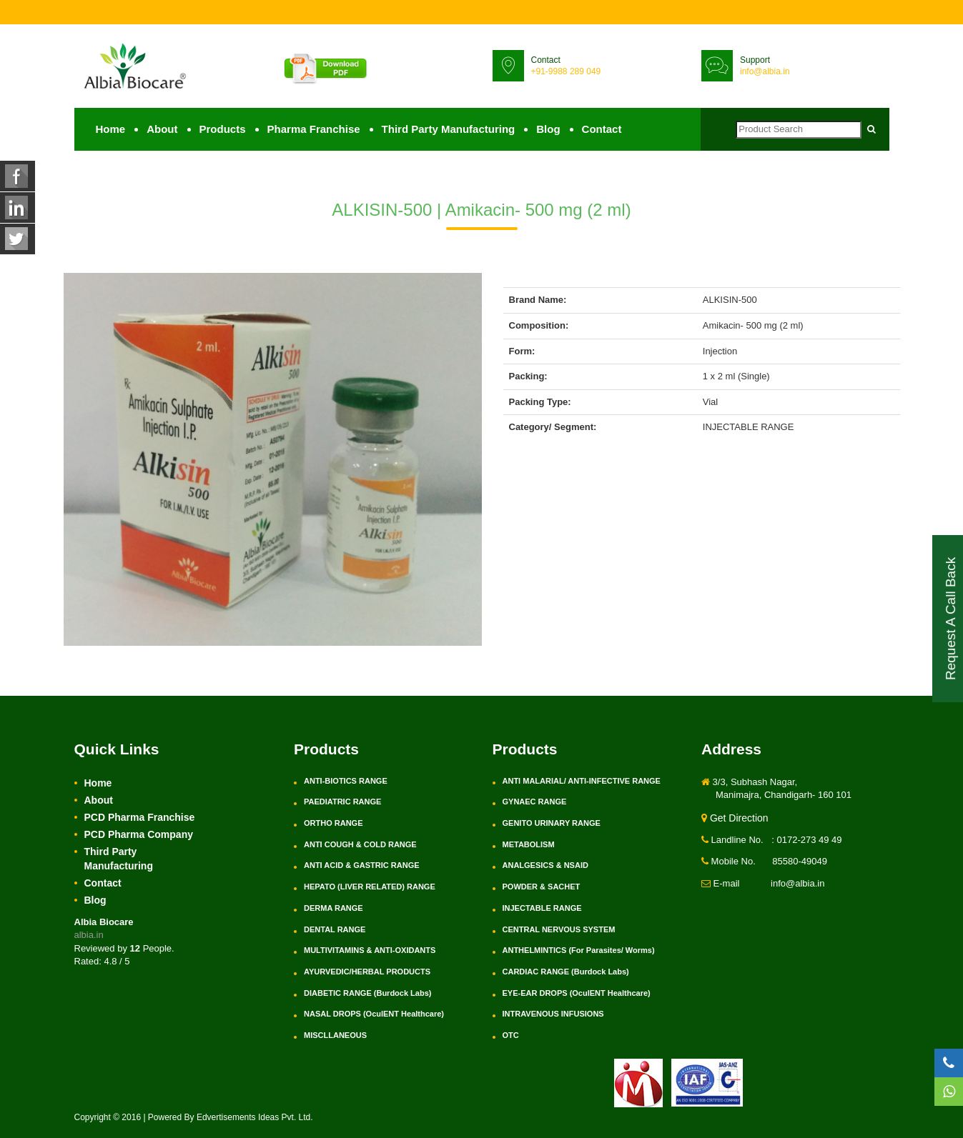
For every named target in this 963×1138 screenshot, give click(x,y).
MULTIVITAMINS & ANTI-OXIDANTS (369, 950)
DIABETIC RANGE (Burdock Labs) (367, 993)
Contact (602, 129)
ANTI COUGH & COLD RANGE (360, 844)
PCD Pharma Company (138, 834)
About (162, 129)
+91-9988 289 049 (566, 71)
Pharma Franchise (313, 129)
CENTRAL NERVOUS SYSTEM (559, 929)
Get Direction (735, 818)
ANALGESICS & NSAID (545, 865)
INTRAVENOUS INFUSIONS (553, 1013)
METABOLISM (529, 844)
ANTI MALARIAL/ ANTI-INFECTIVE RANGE (582, 781)
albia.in (89, 934)
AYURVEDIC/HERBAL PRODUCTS (367, 971)
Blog (548, 129)
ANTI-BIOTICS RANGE (345, 781)
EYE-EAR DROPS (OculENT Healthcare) (577, 993)
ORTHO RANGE (333, 823)
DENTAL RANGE (334, 929)
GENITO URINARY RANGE (552, 823)
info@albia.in (765, 71)
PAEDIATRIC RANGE (342, 801)
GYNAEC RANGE (535, 801)
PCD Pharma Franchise (139, 817)
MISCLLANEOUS (335, 1035)
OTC (511, 1035)
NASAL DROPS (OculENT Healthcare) (374, 1013)
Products (222, 129)
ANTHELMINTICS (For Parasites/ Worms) (579, 950)
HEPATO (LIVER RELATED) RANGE (369, 886)
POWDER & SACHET (542, 886)
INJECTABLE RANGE (542, 908)
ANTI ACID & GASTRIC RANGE (362, 865)
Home (111, 129)
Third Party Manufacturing (448, 129)
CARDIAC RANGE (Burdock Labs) (566, 971)
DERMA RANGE (333, 908)
